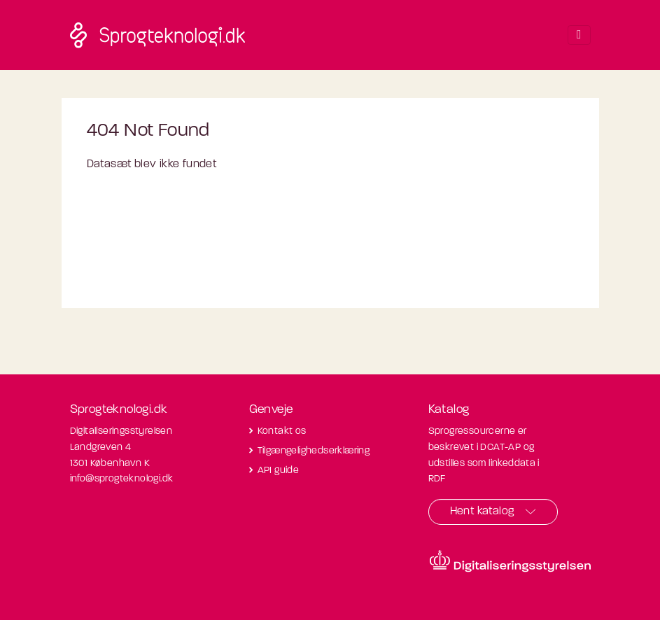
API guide (279, 470)
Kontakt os (282, 431)
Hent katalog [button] (482, 511)
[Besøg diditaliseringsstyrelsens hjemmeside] (510, 561)
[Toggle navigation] (579, 35)
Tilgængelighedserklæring (314, 451)
